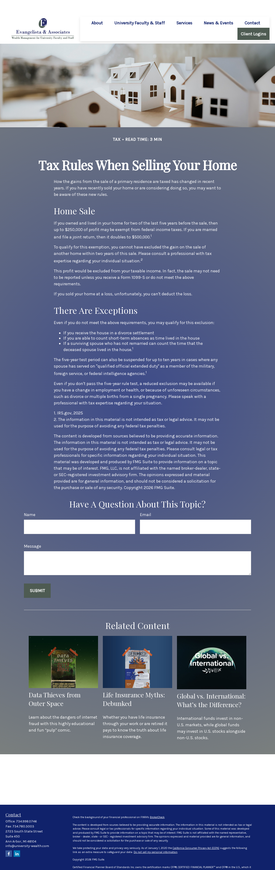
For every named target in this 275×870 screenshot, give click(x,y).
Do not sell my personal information (155, 838)
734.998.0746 (26, 807)
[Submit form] (37, 576)
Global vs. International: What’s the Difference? (211, 686)
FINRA (135, 864)
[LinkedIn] (17, 839)
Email (145, 500)
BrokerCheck (157, 803)
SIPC (142, 864)
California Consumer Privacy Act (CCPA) (196, 834)
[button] (97, 9)
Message (32, 532)
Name (29, 500)
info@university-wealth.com (27, 832)
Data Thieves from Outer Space (55, 685)
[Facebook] (9, 839)
